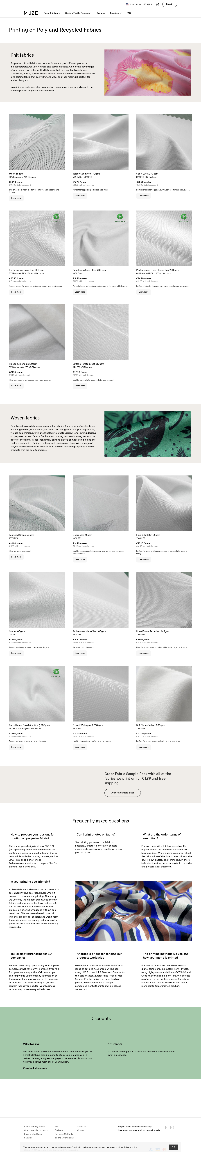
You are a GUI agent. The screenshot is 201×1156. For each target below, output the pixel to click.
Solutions (116, 13)
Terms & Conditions (64, 1138)
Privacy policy (130, 1147)
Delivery (59, 1130)
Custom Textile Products (78, 13)
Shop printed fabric (33, 1134)
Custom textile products (35, 1130)
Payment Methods (64, 1134)
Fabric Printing (51, 13)
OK (173, 1147)
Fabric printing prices (34, 1127)
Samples (101, 13)
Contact (81, 1130)
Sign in (169, 4)
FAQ (129, 13)
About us (81, 1127)
